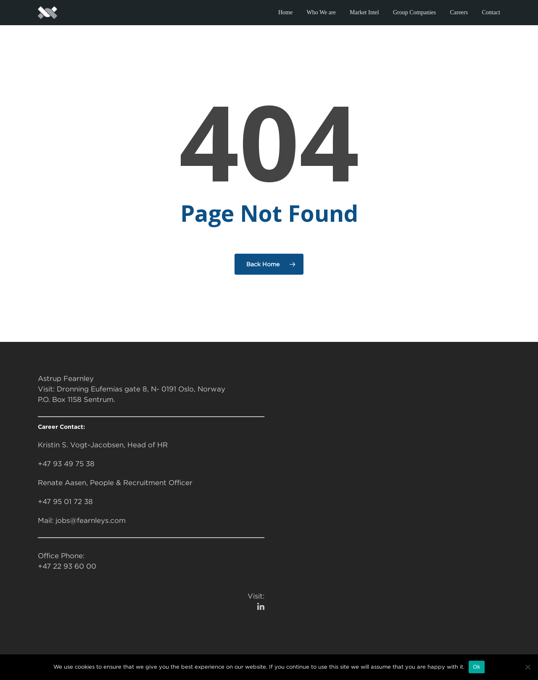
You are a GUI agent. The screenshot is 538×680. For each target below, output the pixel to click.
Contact (491, 12)
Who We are (320, 12)
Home (285, 12)
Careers (459, 12)
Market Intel (364, 12)
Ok (476, 667)
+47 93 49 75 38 (66, 463)
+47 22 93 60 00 (67, 566)
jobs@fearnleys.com (90, 520)
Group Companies (414, 12)
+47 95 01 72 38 (65, 501)
